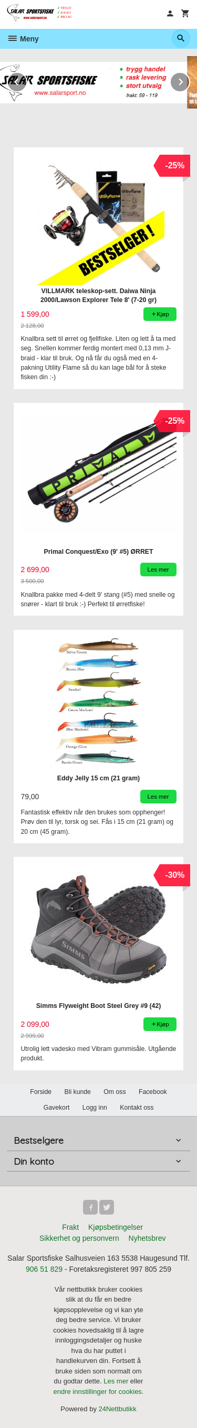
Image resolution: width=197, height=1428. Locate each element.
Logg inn (94, 1107)
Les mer (116, 1381)
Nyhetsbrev (147, 1238)
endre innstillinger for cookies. (99, 1391)
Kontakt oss (136, 1107)
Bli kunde (78, 1092)
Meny (23, 39)
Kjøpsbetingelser (115, 1227)
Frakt (70, 1227)
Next (189, 79)
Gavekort (57, 1107)
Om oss (114, 1092)
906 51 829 (44, 1269)
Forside (40, 1092)
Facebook (153, 1092)
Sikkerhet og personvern (79, 1238)
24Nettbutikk (118, 1409)
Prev (26, 79)
